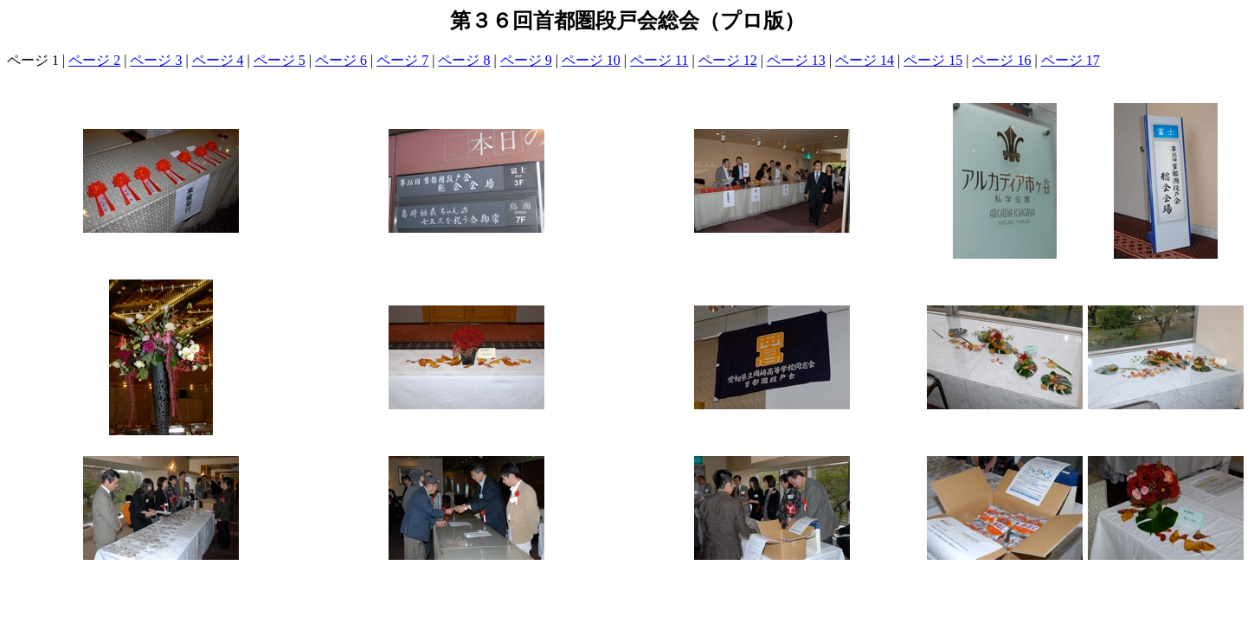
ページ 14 (864, 60)
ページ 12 (727, 60)
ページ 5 (279, 60)
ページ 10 (591, 60)
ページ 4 (218, 60)
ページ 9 (526, 60)
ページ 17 (1070, 60)
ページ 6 (341, 60)
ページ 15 (933, 60)
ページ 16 (1001, 60)
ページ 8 (464, 60)
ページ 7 (402, 60)
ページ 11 (659, 60)
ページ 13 (796, 60)
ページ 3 (156, 60)
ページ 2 (94, 60)
